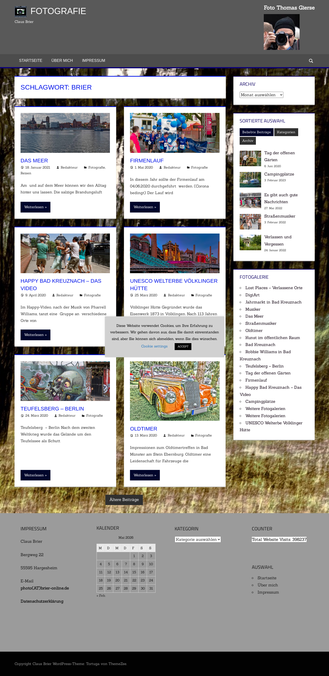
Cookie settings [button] (154, 346)
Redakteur (69, 167)
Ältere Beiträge (124, 499)
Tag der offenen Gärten (268, 373)
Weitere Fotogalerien (265, 408)
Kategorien (286, 132)
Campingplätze (279, 174)
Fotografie (58, 11)
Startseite (30, 61)
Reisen (26, 173)
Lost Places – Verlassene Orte (273, 287)
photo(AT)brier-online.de (45, 588)
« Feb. (101, 595)
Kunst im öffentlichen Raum (272, 337)
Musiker (252, 309)
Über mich (62, 61)
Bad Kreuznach (260, 344)
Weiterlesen (34, 207)
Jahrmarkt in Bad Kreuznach (273, 302)
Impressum (93, 61)
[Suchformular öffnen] (311, 60)
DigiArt (252, 295)
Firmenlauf (147, 161)
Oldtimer (143, 429)
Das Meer (34, 161)
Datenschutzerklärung (42, 601)
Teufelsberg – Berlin (52, 409)
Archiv (247, 140)
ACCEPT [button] (183, 346)
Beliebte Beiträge (256, 132)
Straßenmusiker (279, 216)
